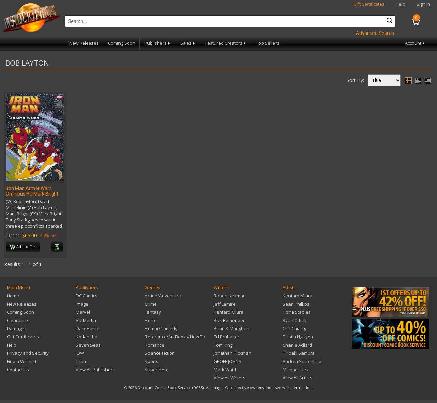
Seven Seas (88, 345)
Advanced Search (375, 33)
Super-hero (157, 369)
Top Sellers (267, 43)
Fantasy (153, 312)
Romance (154, 345)
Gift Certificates (369, 4)
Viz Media (86, 320)
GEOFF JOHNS (227, 361)
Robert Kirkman (230, 296)
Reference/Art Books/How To (175, 337)
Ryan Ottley (295, 320)
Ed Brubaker (226, 337)
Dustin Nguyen (298, 337)
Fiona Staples (297, 312)
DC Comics (86, 296)
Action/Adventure (163, 296)
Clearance (17, 320)
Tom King (223, 345)
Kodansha (86, 337)
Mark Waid (225, 369)
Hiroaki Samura (299, 353)
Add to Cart (23, 247)
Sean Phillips (296, 304)
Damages (17, 328)
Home (13, 296)
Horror (151, 320)
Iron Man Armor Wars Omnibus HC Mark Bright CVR (32, 194)
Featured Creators (226, 43)
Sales (188, 43)
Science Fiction (160, 353)
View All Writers (229, 378)
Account (415, 43)
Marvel (83, 312)
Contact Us (18, 369)
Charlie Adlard (297, 345)
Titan (81, 361)
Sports (151, 361)
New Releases (84, 43)
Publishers (157, 43)
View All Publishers (95, 369)
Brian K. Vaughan (231, 328)
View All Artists (297, 378)
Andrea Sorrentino (302, 361)
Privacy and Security (28, 353)
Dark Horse (87, 328)
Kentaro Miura (228, 312)
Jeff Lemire (225, 304)
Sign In (423, 4)
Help (400, 4)
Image (82, 304)
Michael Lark (296, 369)
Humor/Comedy (161, 328)
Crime (151, 304)
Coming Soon (121, 43)
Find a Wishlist (21, 361)
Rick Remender (229, 320)
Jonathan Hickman (232, 353)
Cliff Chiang (294, 328)
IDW (80, 353)
